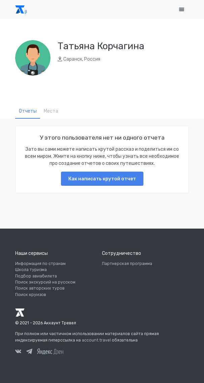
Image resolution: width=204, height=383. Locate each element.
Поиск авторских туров (40, 288)
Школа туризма (31, 269)
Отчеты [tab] (28, 111)
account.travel (96, 340)
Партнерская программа (127, 263)
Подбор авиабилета (36, 276)
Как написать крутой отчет (102, 179)
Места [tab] (51, 111)
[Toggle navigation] (181, 10)
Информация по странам (40, 263)
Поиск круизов (30, 294)
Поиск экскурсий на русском (45, 282)
